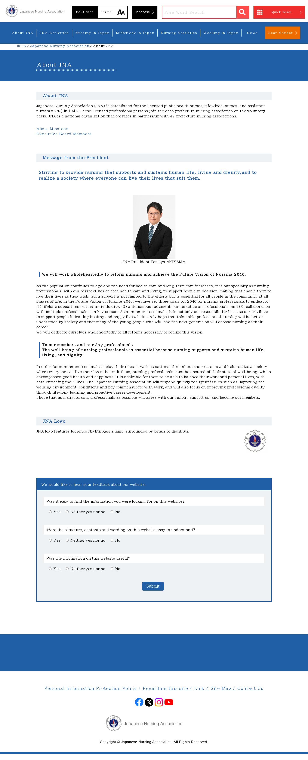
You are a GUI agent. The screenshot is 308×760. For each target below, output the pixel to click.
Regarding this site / (167, 688)
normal (107, 12)
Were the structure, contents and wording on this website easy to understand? (121, 530)
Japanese (142, 12)
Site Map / (223, 688)
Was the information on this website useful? (88, 558)
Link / (201, 688)
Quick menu (281, 12)
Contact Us (250, 688)
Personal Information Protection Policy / (92, 688)
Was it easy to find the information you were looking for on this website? (116, 501)
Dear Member (280, 32)
